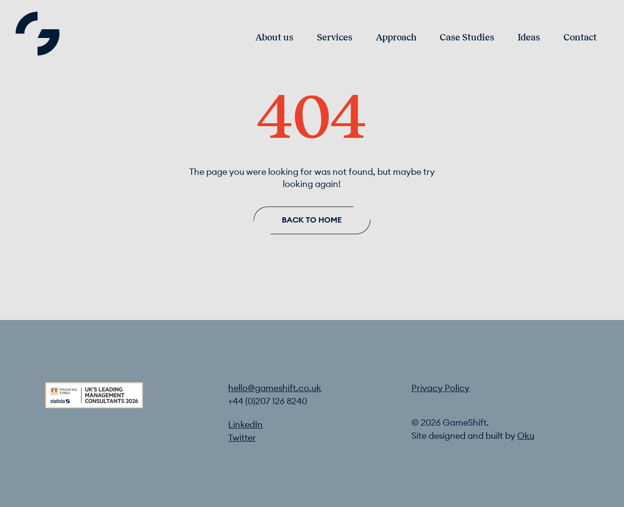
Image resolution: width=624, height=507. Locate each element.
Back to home (312, 220)
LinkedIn (245, 425)
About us (274, 37)
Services (334, 37)
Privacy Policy (440, 388)
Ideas (529, 37)
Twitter (242, 438)
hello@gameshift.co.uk (274, 388)
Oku (525, 436)
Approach (396, 37)
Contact (580, 37)
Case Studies (467, 37)
